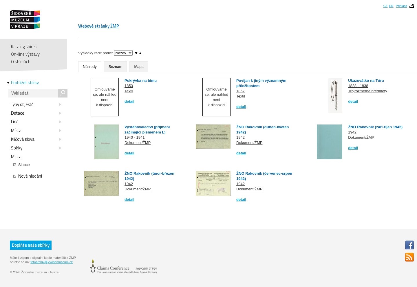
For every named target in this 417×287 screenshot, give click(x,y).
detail (129, 101)
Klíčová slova (36, 139)
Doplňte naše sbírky (31, 245)
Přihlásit (401, 6)
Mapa (139, 66)
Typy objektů (36, 104)
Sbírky (36, 148)
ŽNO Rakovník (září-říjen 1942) (375, 127)
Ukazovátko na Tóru (366, 80)
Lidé (36, 121)
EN (391, 6)
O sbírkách (20, 61)
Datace (36, 113)
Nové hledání (27, 176)
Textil (129, 91)
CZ (385, 6)
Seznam (115, 66)
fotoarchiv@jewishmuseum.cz (51, 262)
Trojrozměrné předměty (367, 91)
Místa (36, 130)
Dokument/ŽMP (138, 142)
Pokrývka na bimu (141, 80)
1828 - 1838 (358, 86)
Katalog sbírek (24, 46)
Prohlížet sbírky (25, 82)
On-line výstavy (25, 54)
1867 (240, 91)
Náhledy (90, 66)
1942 (240, 137)
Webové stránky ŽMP (98, 26)
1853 (129, 86)
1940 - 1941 (135, 137)
